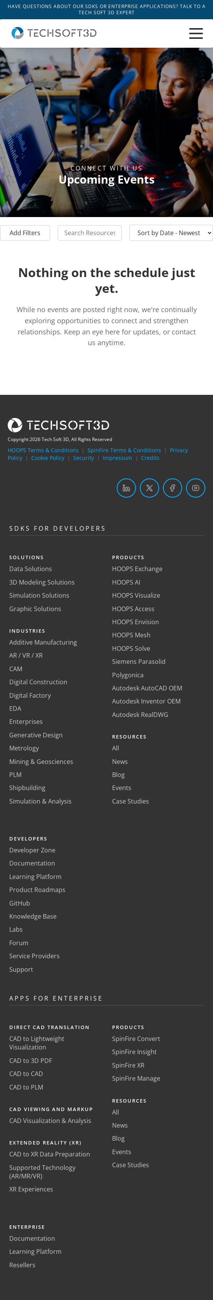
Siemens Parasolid (139, 661)
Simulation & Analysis (40, 801)
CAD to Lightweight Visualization (36, 1042)
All (115, 748)
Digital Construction (38, 682)
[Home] (54, 37)
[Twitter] (149, 488)
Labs (16, 929)
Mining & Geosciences (41, 761)
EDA (15, 708)
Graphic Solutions (35, 609)
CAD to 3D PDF (30, 1060)
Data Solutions (30, 569)
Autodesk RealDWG (140, 714)
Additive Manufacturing (43, 642)
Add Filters (25, 233)
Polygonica (128, 675)
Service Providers (34, 956)
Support (21, 969)
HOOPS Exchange (137, 569)
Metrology (24, 748)
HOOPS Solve (131, 648)
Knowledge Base (33, 916)
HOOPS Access (133, 609)
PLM (15, 774)
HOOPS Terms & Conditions (43, 450)
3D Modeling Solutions (42, 582)
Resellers (22, 1265)
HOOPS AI (126, 582)
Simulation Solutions (39, 595)
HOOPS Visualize (136, 595)
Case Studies (130, 801)
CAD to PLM (26, 1087)
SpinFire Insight (134, 1052)
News (120, 761)
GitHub (19, 903)
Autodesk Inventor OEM (146, 701)
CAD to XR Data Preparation (49, 1154)
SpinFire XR (128, 1065)
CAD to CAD (26, 1073)
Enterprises (26, 721)
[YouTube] (195, 488)
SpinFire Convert (136, 1038)
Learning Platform (35, 876)
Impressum (117, 457)
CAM (15, 669)
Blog (118, 774)
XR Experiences (31, 1189)
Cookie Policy (47, 457)
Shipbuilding (27, 788)
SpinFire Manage (136, 1078)
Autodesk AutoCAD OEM (147, 688)
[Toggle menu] (196, 33)
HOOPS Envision (135, 622)
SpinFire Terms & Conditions (124, 450)
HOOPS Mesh (131, 635)
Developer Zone (32, 850)
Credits (150, 457)
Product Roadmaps (37, 890)
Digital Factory (30, 695)
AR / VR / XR (26, 655)
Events (121, 788)
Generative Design (36, 735)
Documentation (32, 863)
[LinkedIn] (126, 488)
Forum (19, 943)
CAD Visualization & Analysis (50, 1120)
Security (83, 457)
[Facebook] (172, 488)
